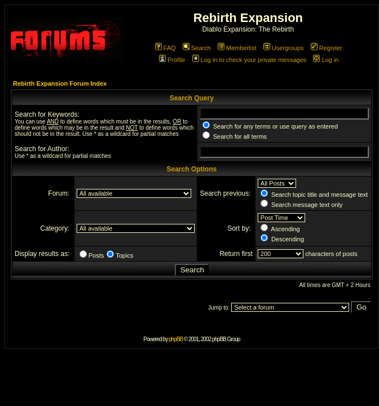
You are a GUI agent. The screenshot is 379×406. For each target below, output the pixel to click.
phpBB (176, 339)
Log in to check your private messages (249, 59)
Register (326, 48)
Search (197, 48)
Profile (172, 59)
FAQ (165, 48)
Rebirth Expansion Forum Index (60, 83)
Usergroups (283, 48)
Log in (325, 59)
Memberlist (237, 48)
